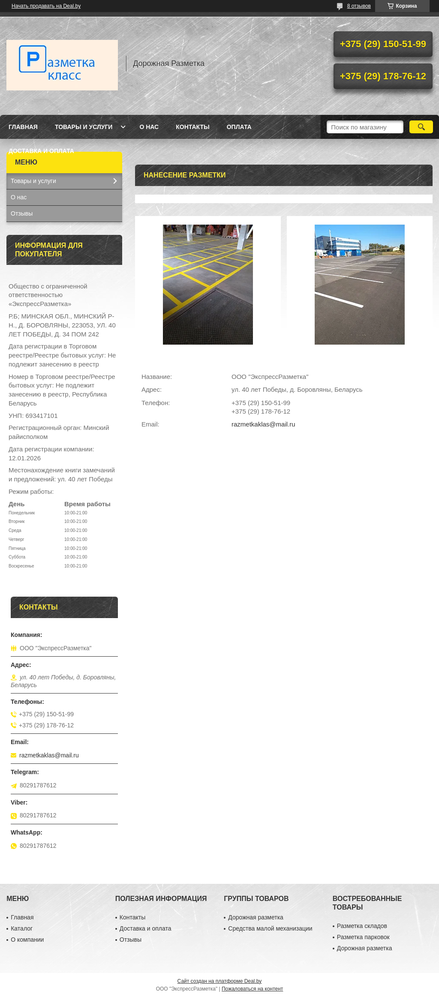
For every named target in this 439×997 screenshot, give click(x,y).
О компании (27, 939)
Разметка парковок (363, 937)
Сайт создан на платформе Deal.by (219, 981)
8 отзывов (359, 6)
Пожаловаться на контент (252, 989)
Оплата (239, 126)
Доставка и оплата (41, 150)
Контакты (192, 126)
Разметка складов (362, 925)
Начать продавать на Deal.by (46, 6)
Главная (23, 126)
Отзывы (22, 213)
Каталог (22, 928)
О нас (149, 126)
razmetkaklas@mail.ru (263, 424)
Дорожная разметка (255, 917)
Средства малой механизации (270, 928)
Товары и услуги (84, 126)
